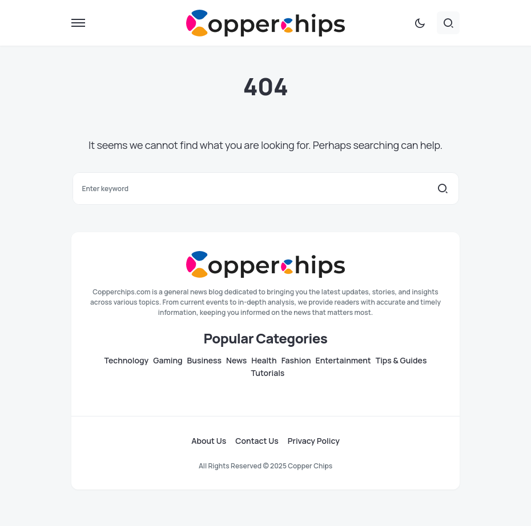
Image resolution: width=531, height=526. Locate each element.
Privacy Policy (314, 441)
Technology (126, 361)
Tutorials (268, 373)
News (236, 361)
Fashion (296, 361)
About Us (208, 441)
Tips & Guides (401, 361)
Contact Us (256, 441)
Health (263, 361)
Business (204, 361)
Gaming (167, 361)
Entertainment (343, 361)
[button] (78, 23)
